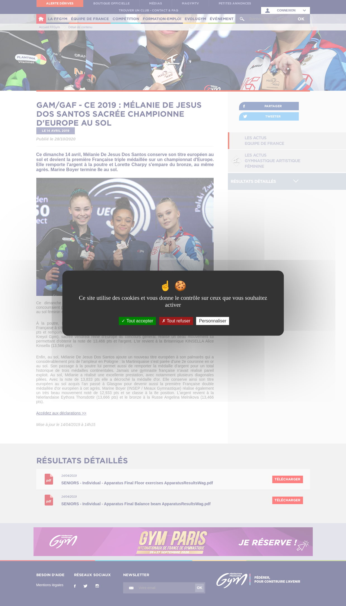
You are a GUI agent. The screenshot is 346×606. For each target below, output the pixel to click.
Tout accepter (137, 320)
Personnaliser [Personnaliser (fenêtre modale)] (212, 320)
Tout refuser (176, 320)
